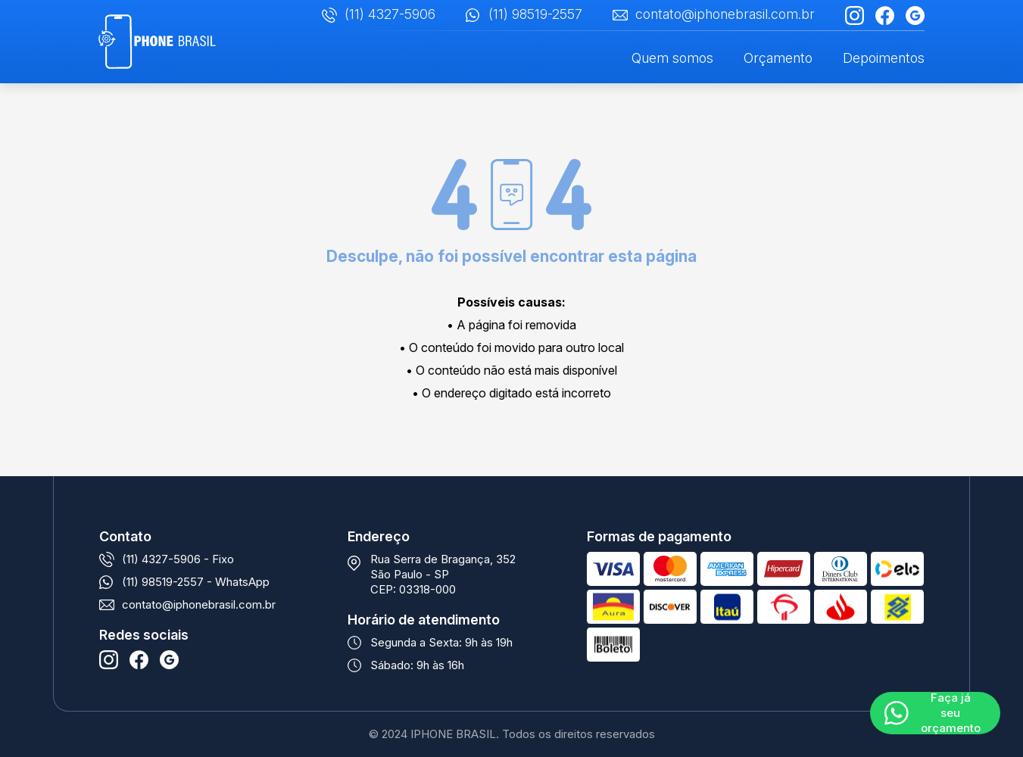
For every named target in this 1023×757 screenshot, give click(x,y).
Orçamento (778, 58)
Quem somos (672, 58)
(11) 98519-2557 (535, 14)
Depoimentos (884, 58)
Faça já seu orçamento (951, 713)
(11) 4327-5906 (390, 14)
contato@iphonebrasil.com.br (725, 14)
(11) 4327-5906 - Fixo (178, 559)
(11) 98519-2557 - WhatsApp (196, 582)
